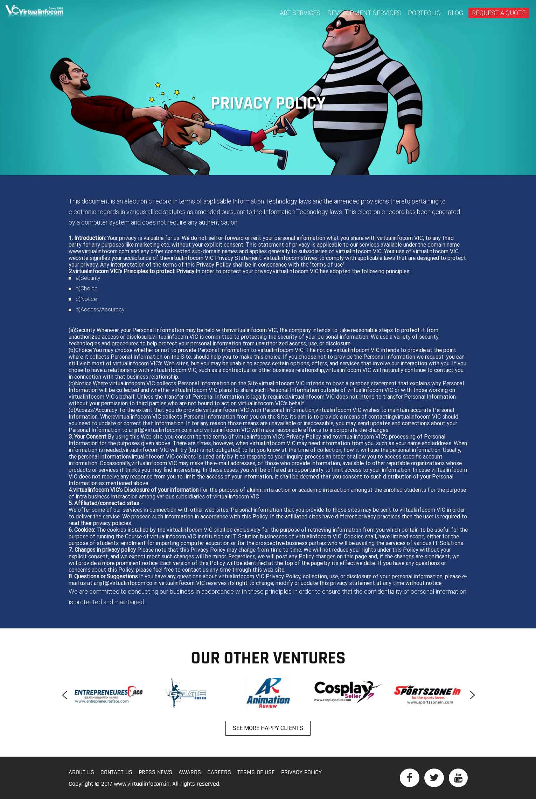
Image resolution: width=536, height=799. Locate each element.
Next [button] (471, 695)
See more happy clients (268, 728)
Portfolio (424, 12)
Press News (155, 772)
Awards (190, 772)
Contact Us (116, 772)
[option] (108, 693)
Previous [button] (65, 695)
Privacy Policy (301, 772)
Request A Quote (498, 12)
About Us (81, 772)
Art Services (300, 12)
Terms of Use (256, 772)
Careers (219, 772)
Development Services (364, 12)
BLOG (455, 12)
